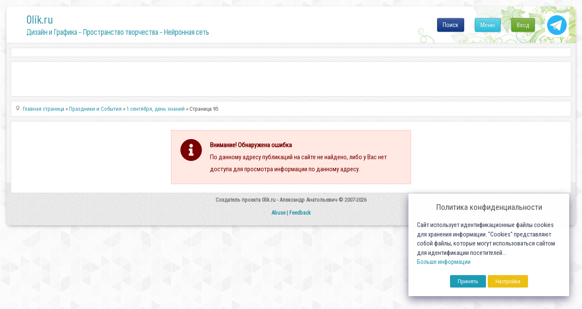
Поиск (451, 24)
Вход (523, 24)
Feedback (300, 212)
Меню (487, 24)
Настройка (507, 281)
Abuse (278, 212)
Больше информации (444, 262)
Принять (468, 281)
